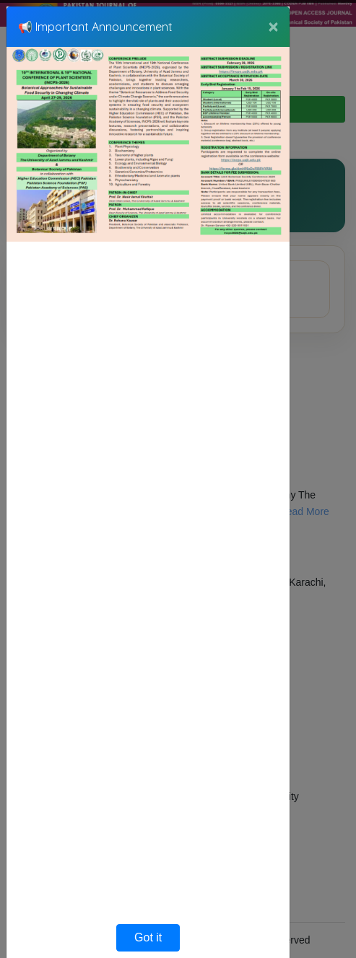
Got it (148, 937)
